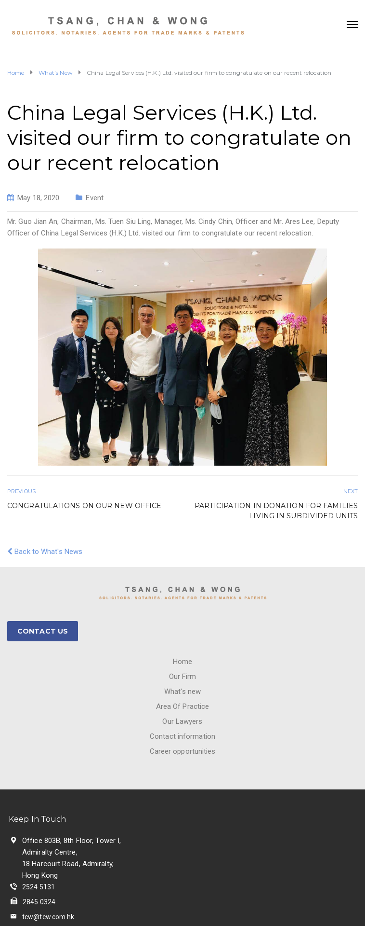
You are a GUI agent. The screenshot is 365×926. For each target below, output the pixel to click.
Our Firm (182, 676)
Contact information (182, 736)
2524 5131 (38, 887)
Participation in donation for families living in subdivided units (276, 510)
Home (182, 661)
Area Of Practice (182, 706)
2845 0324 (39, 902)
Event (95, 197)
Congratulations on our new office (84, 505)
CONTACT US (42, 631)
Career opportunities (183, 751)
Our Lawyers (182, 721)
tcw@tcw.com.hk (48, 917)
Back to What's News (44, 551)
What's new (182, 691)
